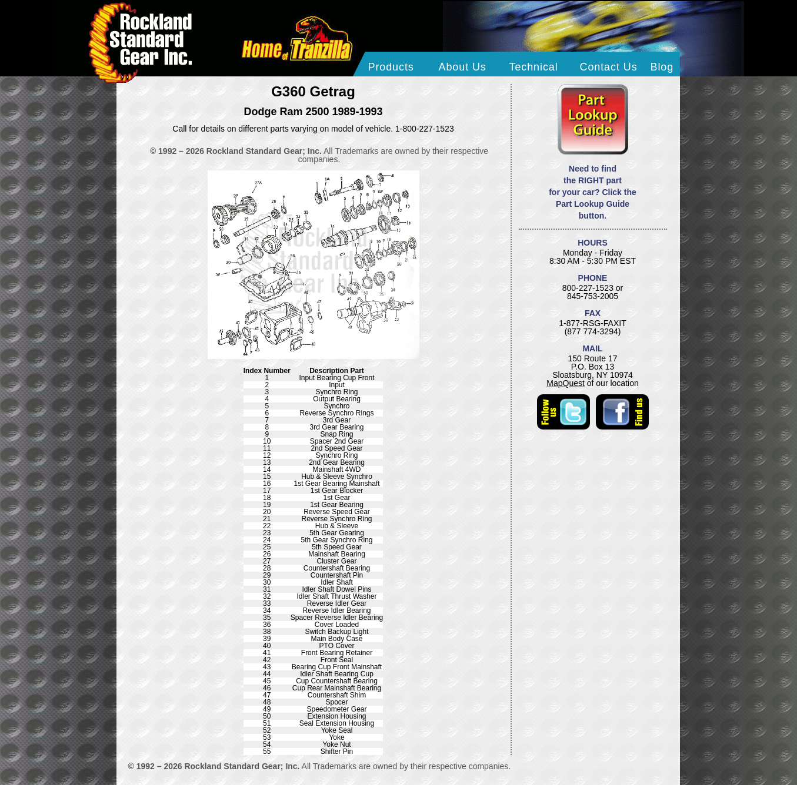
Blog (662, 67)
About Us (462, 67)
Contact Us (609, 67)
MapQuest (565, 383)
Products (391, 67)
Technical (533, 67)
